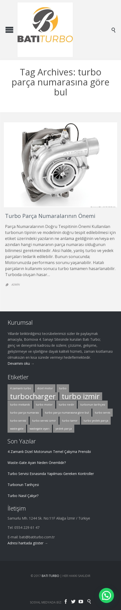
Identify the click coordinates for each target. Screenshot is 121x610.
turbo (63, 388)
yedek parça (63, 428)
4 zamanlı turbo (20, 388)
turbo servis (102, 412)
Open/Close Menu (9, 29)
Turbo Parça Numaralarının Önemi (50, 215)
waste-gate (17, 428)
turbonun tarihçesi (92, 404)
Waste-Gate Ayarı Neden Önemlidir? (37, 462)
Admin (16, 284)
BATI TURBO (50, 576)
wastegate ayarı (39, 428)
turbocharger (33, 396)
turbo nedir (66, 404)
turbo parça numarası (24, 412)
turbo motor (44, 404)
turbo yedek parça (96, 420)
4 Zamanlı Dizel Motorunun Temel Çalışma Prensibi (49, 451)
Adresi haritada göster (25, 543)
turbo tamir (70, 420)
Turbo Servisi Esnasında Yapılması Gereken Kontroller (51, 473)
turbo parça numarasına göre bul (67, 412)
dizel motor (45, 388)
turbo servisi (18, 420)
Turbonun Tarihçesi (23, 484)
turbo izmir (81, 396)
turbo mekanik (20, 404)
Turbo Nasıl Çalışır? (23, 495)
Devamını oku (19, 363)
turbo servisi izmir (44, 420)
